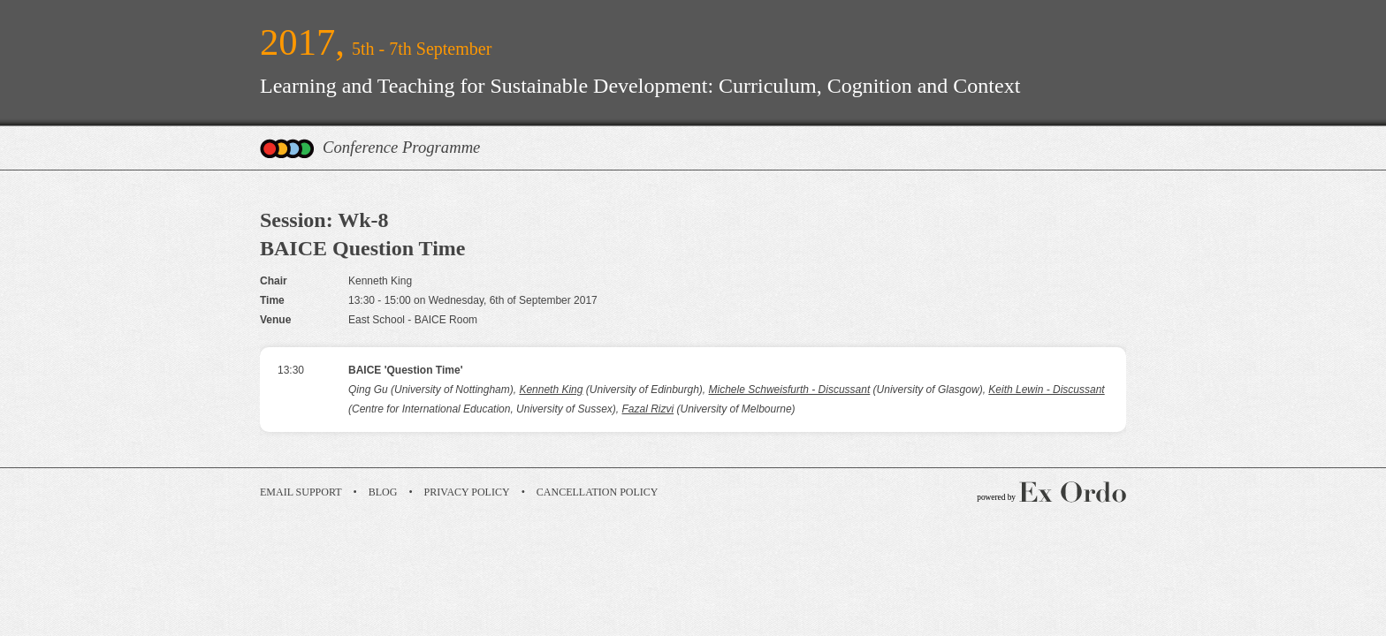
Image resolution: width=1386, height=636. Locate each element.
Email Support (301, 492)
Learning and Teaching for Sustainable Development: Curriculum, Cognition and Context (640, 85)
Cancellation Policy (598, 492)
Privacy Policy (467, 492)
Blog (383, 492)
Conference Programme (401, 147)
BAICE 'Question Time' (405, 370)
